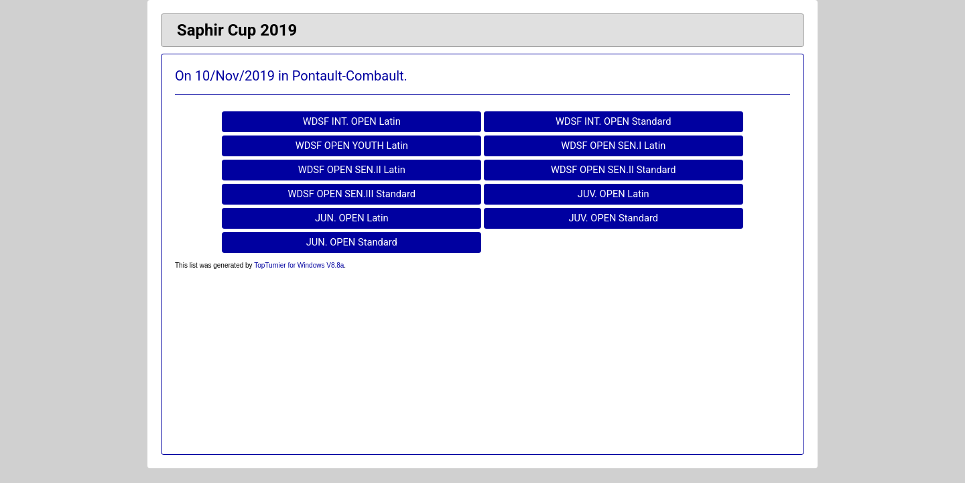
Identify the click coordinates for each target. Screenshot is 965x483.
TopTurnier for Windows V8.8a (299, 265)
